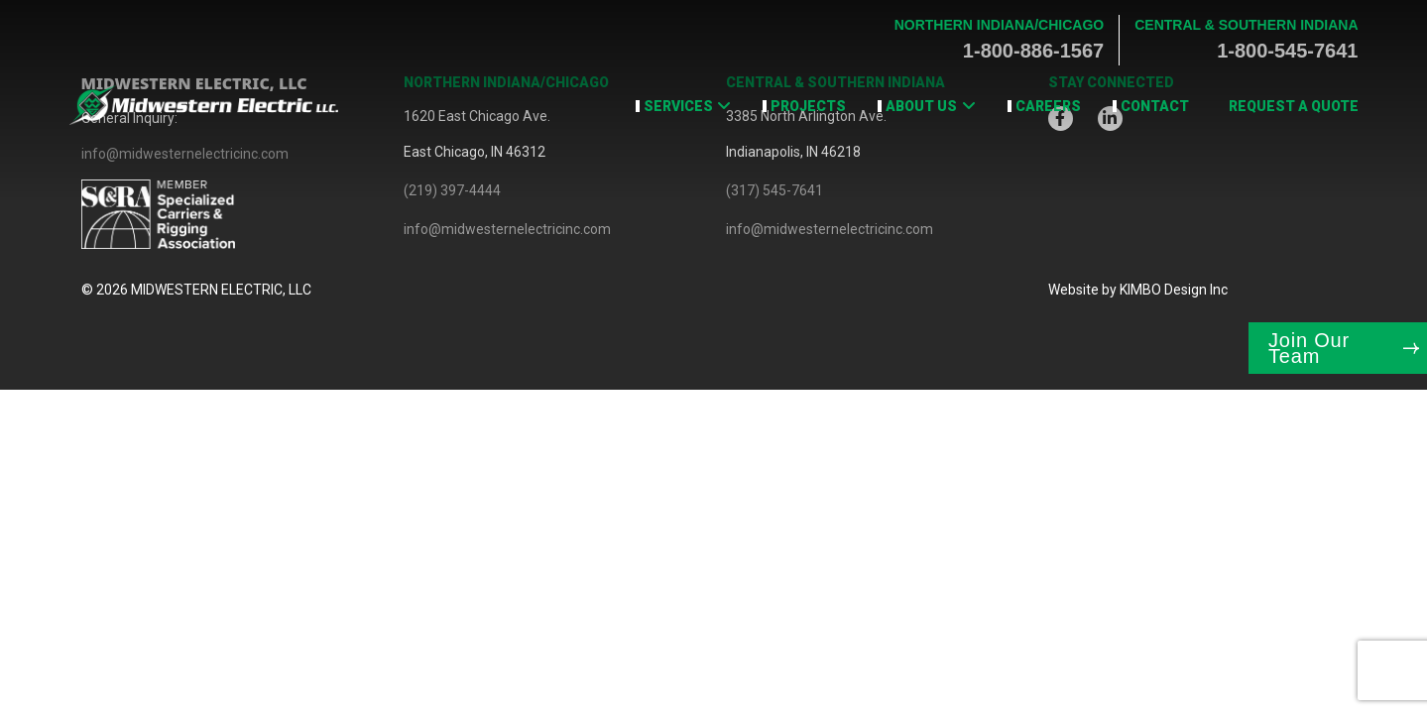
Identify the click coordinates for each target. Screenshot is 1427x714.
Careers (1048, 106)
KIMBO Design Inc (1174, 290)
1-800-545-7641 (1287, 50)
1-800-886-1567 (1033, 50)
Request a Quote (1294, 106)
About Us (921, 106)
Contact (1155, 106)
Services (678, 106)
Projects (808, 106)
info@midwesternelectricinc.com (507, 229)
